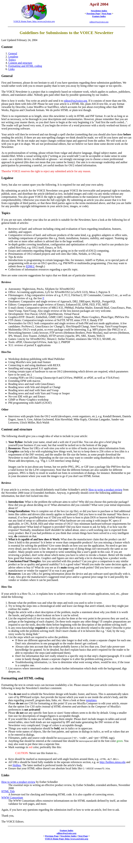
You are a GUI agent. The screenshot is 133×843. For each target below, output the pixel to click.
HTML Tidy (8, 791)
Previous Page (93, 13)
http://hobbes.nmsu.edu (112, 762)
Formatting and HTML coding (25, 65)
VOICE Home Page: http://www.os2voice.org (34, 21)
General (12, 53)
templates (91, 700)
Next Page (106, 13)
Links (11, 69)
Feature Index (99, 16)
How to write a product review (105, 489)
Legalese (13, 56)
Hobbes (16, 765)
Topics (12, 59)
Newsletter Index (99, 10)
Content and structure (20, 62)
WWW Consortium (12, 797)
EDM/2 (30, 266)
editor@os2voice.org (99, 22)
